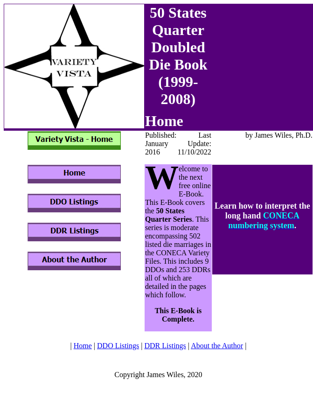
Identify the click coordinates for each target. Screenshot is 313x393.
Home (83, 346)
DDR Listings (165, 346)
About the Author (217, 346)
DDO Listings (118, 346)
